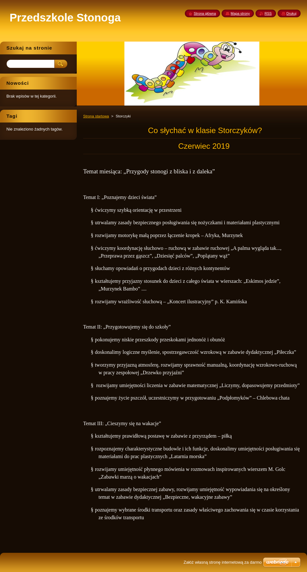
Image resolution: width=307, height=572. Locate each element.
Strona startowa (96, 116)
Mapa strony (240, 13)
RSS (268, 13)
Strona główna (205, 13)
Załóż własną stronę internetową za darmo (223, 562)
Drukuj (291, 13)
